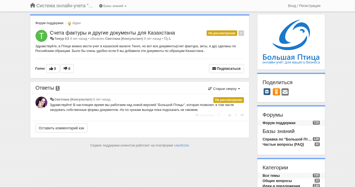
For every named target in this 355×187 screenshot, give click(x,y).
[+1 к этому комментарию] (229, 115)
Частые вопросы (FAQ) (283, 144)
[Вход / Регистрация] (304, 5)
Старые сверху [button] (224, 89)
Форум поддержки (49, 23)
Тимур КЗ (61, 39)
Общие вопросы (277, 181)
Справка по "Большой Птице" (288, 139)
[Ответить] (204, 115)
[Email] (285, 92)
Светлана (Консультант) (124, 39)
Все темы (271, 175)
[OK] (276, 92)
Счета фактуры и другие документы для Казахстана (112, 33)
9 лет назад (101, 99)
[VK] (267, 92)
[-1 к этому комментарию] (242, 115)
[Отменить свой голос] (236, 115)
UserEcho (181, 145)
